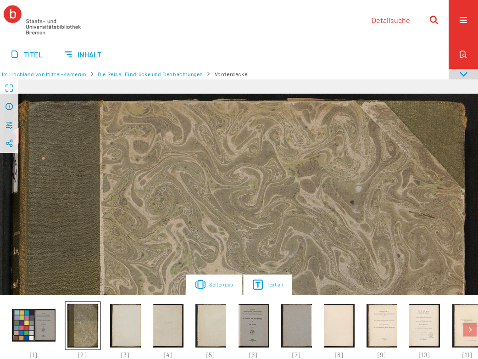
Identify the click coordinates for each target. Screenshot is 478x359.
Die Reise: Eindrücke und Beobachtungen (150, 74)
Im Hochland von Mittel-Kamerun (44, 74)
